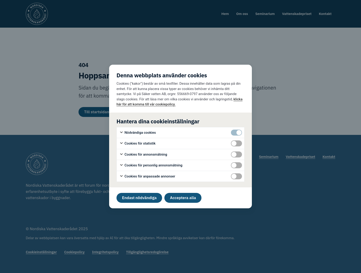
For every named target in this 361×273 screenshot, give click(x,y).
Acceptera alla (183, 197)
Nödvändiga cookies (137, 133)
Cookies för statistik (137, 143)
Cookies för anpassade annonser (147, 176)
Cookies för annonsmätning (143, 154)
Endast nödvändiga (139, 197)
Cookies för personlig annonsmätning (150, 165)
